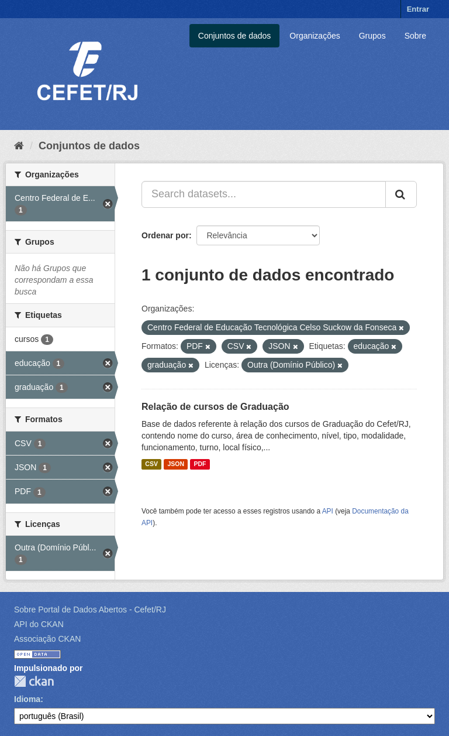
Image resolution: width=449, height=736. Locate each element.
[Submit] (401, 194)
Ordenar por (165, 235)
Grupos (372, 35)
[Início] (19, 146)
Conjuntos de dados (234, 35)
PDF (200, 464)
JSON (175, 464)
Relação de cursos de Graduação (215, 407)
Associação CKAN (47, 638)
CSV (151, 464)
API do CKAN (39, 624)
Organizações (314, 35)
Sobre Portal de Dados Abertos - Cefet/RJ (90, 609)
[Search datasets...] (263, 194)
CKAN (34, 681)
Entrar (418, 9)
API (327, 511)
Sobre (415, 35)
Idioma (27, 699)
